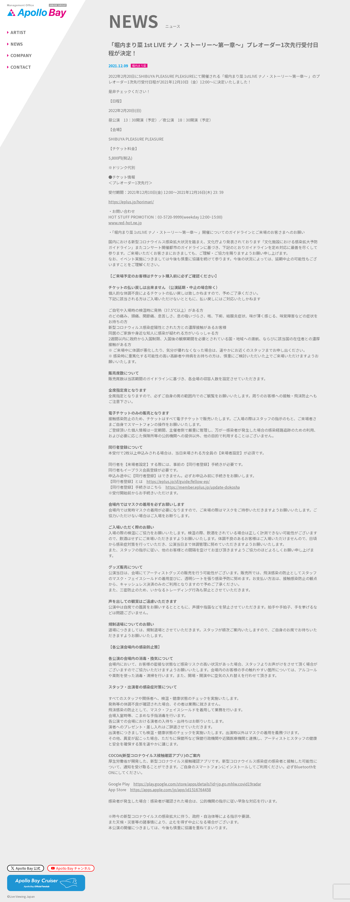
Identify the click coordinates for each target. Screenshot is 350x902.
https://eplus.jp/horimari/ (131, 202)
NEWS (16, 44)
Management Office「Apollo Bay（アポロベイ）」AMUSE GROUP (37, 11)
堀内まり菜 (139, 66)
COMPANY (21, 55)
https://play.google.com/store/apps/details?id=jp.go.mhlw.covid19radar (197, 784)
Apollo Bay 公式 (25, 868)
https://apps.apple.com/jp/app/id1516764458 (170, 789)
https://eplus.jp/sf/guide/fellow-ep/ (178, 481)
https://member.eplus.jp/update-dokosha (202, 487)
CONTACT (20, 67)
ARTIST (18, 32)
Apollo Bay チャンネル (73, 868)
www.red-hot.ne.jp (125, 222)
